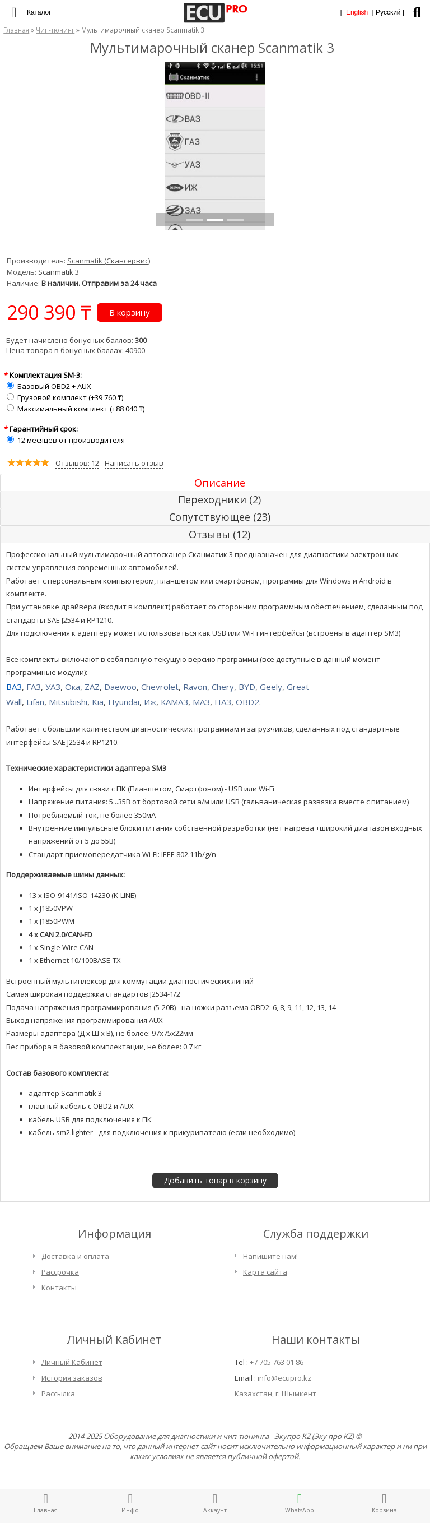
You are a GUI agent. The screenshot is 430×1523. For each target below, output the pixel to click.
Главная (16, 29)
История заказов (71, 1378)
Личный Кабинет (71, 1362)
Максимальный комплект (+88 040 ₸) (80, 409)
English (357, 12)
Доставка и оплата (75, 1256)
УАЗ (52, 686)
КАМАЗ (174, 701)
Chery (223, 686)
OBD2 (247, 701)
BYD (247, 686)
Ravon (195, 686)
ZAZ (92, 686)
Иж (150, 701)
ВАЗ (14, 686)
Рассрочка (60, 1272)
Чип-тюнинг (55, 29)
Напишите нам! (270, 1256)
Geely (271, 686)
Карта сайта (265, 1272)
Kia (98, 701)
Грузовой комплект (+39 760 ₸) (70, 397)
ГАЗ (33, 686)
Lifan (35, 701)
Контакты (59, 1288)
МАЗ (201, 701)
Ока (72, 686)
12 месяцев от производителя (71, 440)
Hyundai (123, 701)
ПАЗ (222, 701)
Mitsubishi (68, 701)
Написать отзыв (134, 463)
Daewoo (120, 686)
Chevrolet (160, 686)
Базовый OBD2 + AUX (54, 386)
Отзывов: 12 (77, 463)
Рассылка (58, 1393)
